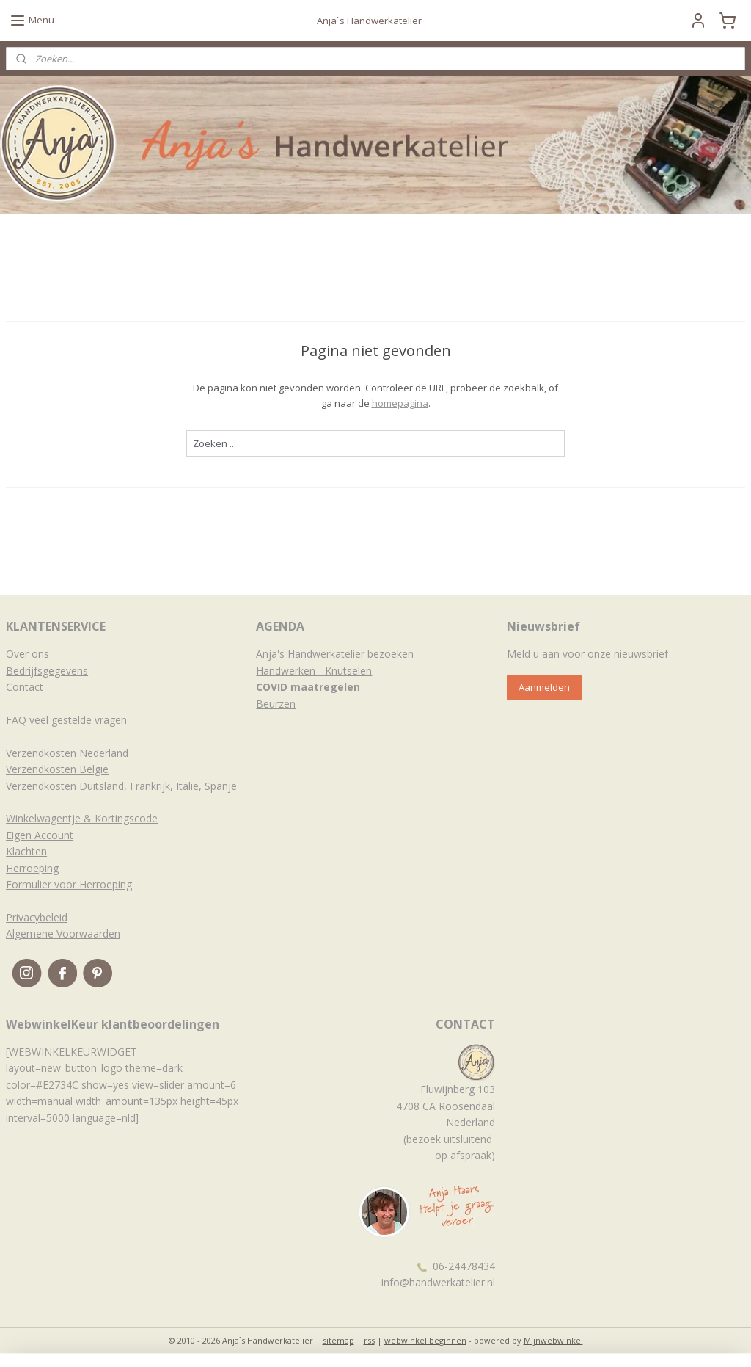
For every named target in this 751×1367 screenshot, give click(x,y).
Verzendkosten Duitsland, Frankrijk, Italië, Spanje (123, 786)
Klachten (26, 851)
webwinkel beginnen (425, 1340)
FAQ (16, 720)
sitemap (338, 1340)
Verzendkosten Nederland (67, 753)
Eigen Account (39, 835)
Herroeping (32, 868)
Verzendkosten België (57, 769)
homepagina (400, 403)
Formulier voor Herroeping (69, 884)
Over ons (27, 654)
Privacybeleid (36, 917)
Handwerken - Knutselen (314, 671)
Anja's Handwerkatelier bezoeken (335, 654)
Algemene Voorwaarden (63, 933)
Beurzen (276, 704)
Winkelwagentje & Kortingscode (82, 818)
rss (369, 1340)
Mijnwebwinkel (553, 1340)
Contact (24, 687)
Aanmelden (544, 687)
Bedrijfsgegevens (47, 671)
